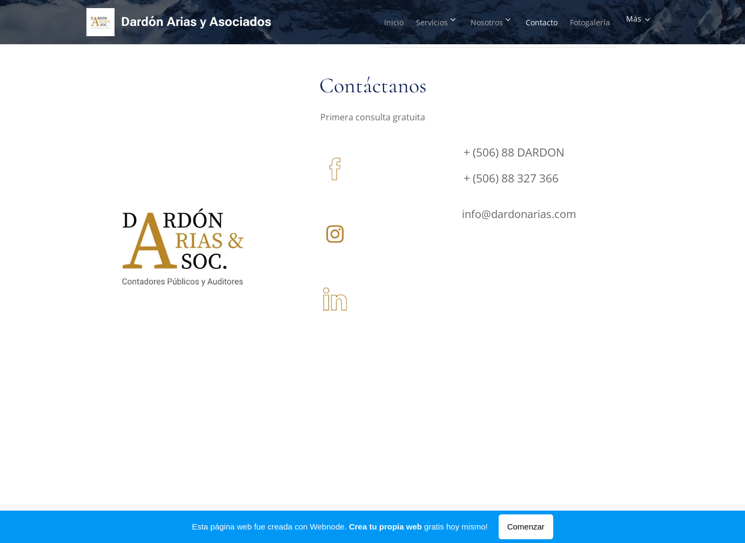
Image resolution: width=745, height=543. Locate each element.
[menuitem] (362, 22)
